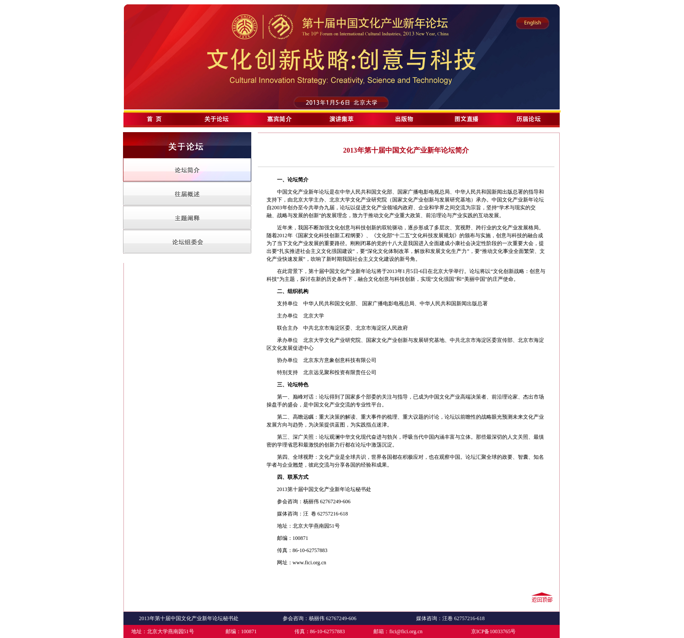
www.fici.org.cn (309, 563)
